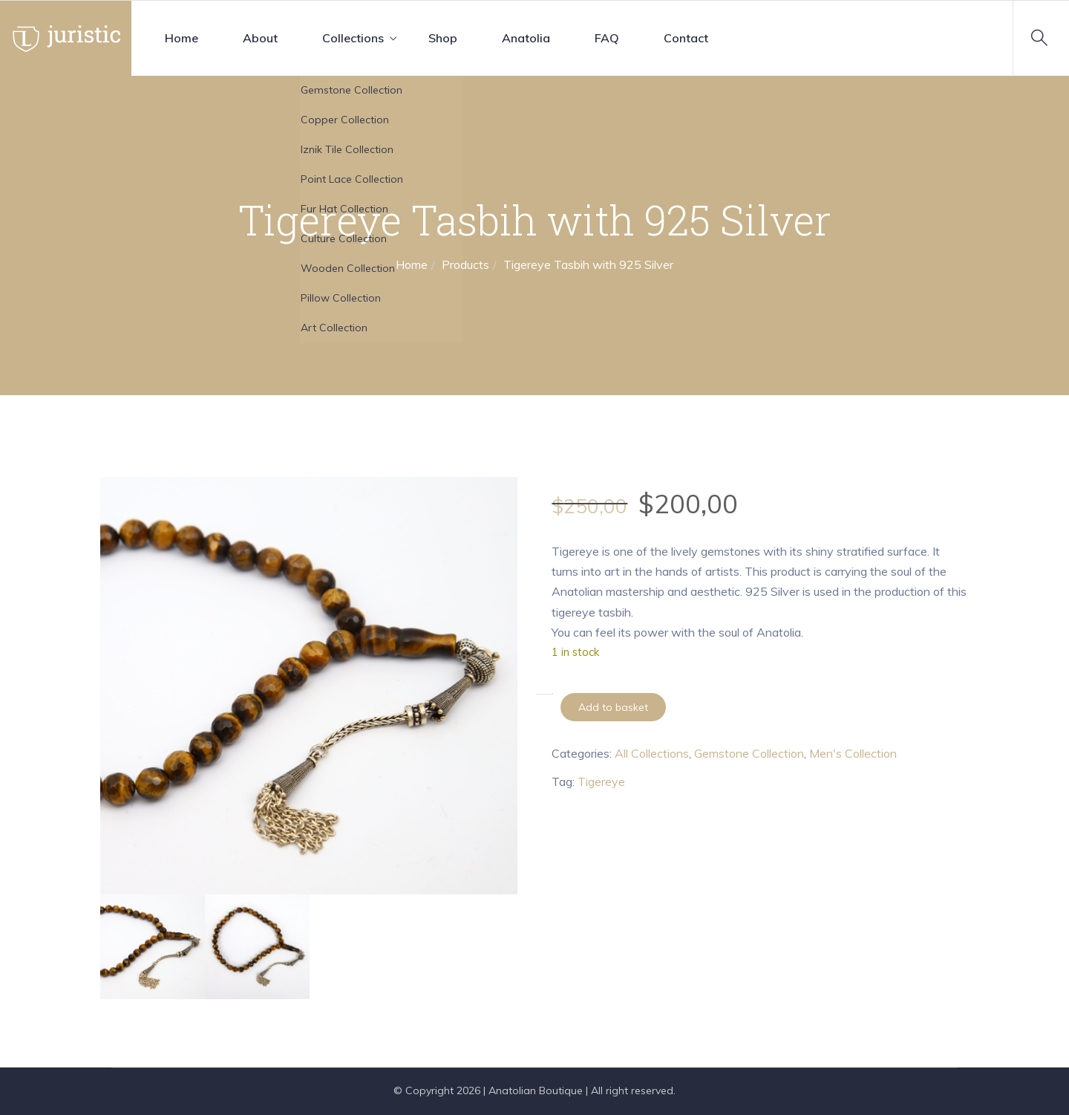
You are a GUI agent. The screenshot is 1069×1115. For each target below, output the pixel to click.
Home (181, 37)
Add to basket (613, 707)
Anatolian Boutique (535, 1090)
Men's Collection (853, 753)
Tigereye (601, 781)
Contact (686, 37)
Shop (442, 37)
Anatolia (526, 37)
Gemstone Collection (749, 753)
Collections (353, 37)
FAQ (607, 37)
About (260, 37)
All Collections (652, 753)
